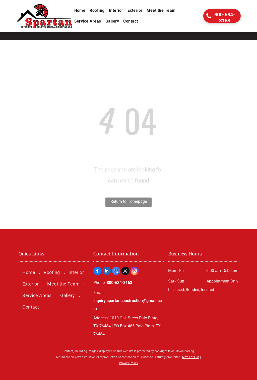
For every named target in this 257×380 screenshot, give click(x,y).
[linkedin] (107, 271)
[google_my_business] (116, 271)
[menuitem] (80, 10)
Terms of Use (190, 357)
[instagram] (135, 271)
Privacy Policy (128, 363)
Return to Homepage (128, 201)
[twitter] (125, 271)
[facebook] (97, 271)
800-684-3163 (119, 282)
